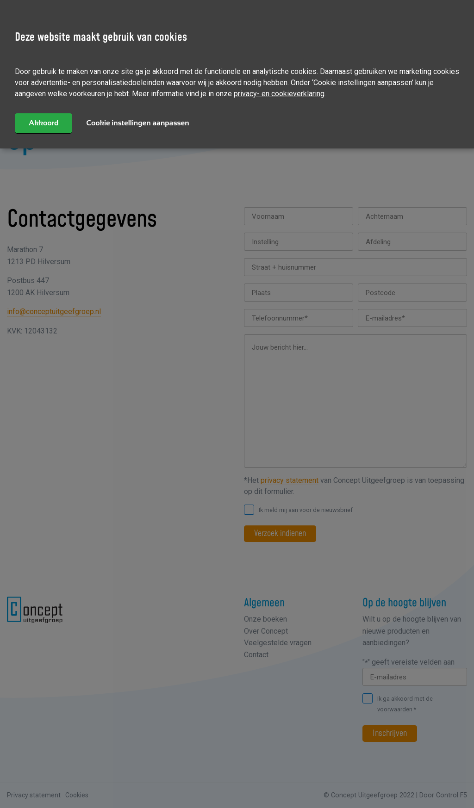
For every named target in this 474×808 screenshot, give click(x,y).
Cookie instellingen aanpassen (137, 123)
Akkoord (43, 123)
